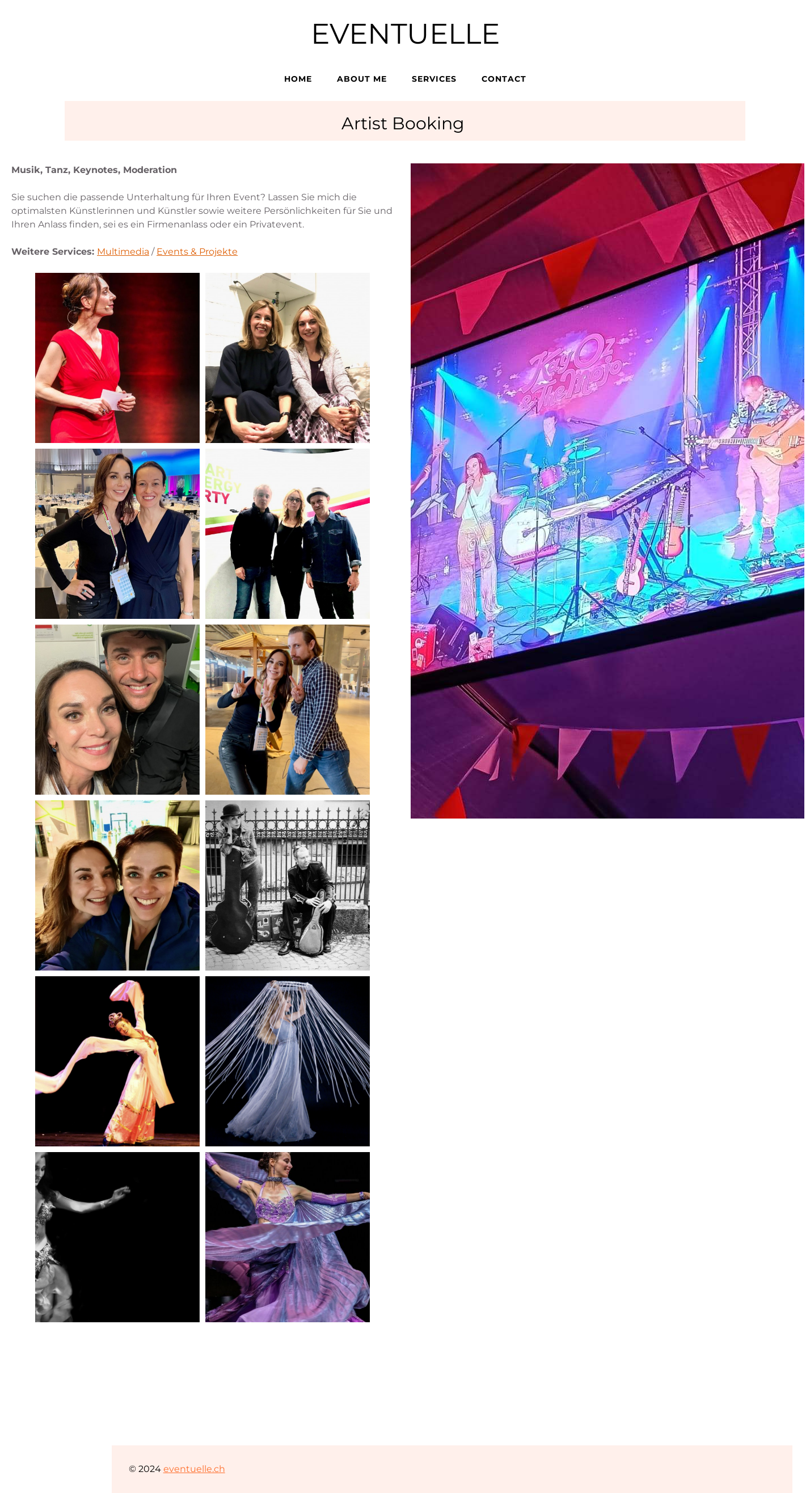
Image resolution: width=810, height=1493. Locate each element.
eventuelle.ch (194, 1469)
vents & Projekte (200, 251)
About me (362, 79)
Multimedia (123, 251)
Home (298, 79)
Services (434, 79)
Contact (504, 79)
